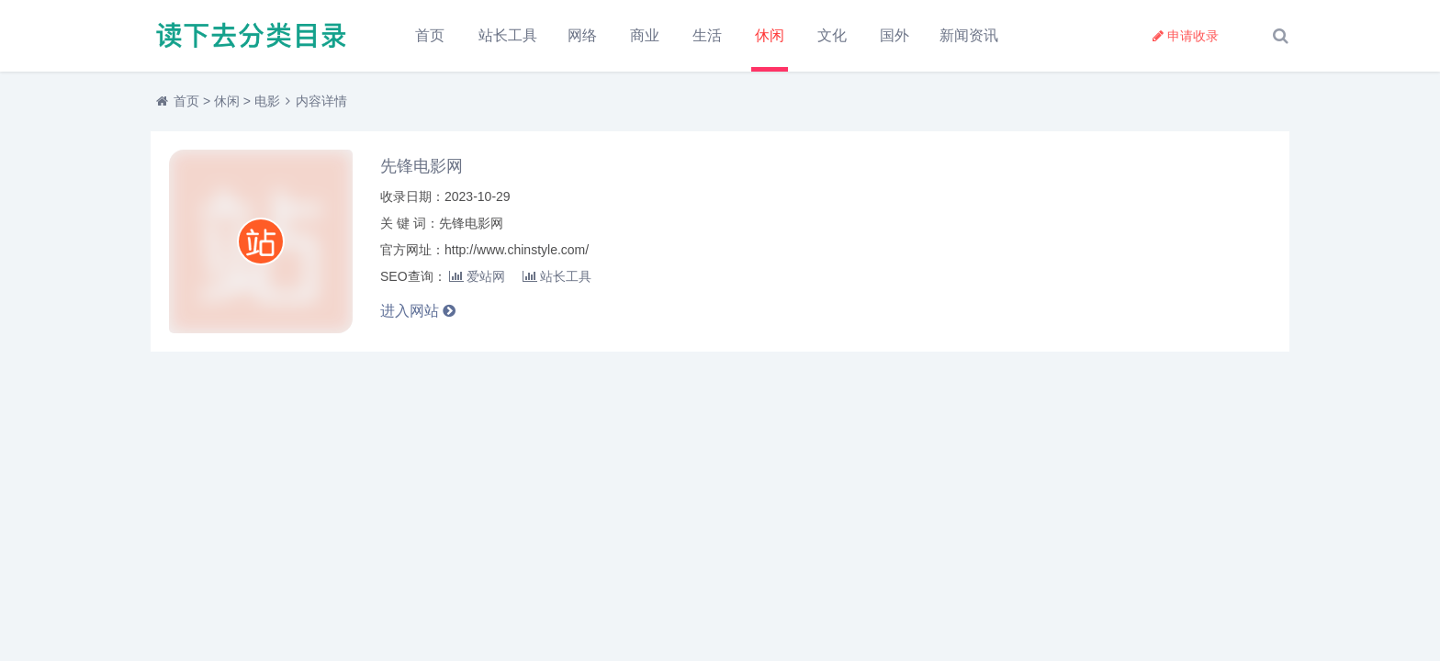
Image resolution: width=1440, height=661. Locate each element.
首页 (429, 35)
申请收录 (1186, 35)
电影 (267, 101)
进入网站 (418, 311)
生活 (707, 35)
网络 (582, 35)
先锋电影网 (421, 166)
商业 (644, 35)
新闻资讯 (968, 35)
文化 (832, 35)
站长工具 (507, 35)
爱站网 (477, 276)
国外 (894, 35)
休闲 (769, 35)
